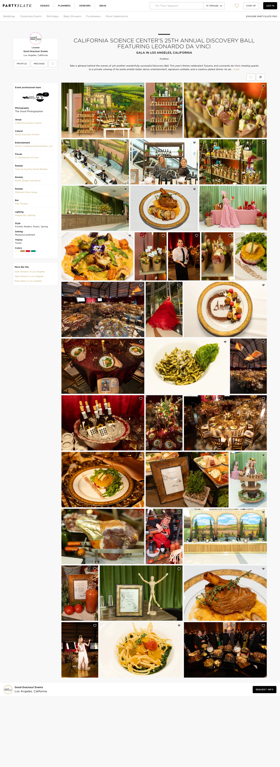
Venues (44, 5)
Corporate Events (31, 16)
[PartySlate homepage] (17, 5)
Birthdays (53, 16)
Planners (64, 5)
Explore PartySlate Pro (261, 16)
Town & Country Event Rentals (31, 169)
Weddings (9, 16)
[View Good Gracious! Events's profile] (22, 63)
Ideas (102, 5)
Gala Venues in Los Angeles (29, 276)
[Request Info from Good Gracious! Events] (264, 689)
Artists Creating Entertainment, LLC (34, 146)
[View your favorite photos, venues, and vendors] (237, 6)
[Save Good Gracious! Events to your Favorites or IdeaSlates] (52, 63)
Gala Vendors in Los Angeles (30, 271)
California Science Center (28, 123)
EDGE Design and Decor (28, 180)
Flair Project (21, 203)
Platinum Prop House (26, 192)
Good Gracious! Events (35, 51)
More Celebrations (117, 16)
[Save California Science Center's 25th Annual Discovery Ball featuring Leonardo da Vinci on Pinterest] (260, 77)
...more (235, 69)
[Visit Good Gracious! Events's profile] (29, 689)
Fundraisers (93, 16)
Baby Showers (72, 16)
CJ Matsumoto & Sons (27, 157)
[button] (237, 5)
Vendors (85, 5)
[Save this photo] (140, 86)
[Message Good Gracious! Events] (39, 63)
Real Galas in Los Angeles (28, 281)
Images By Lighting (25, 215)
